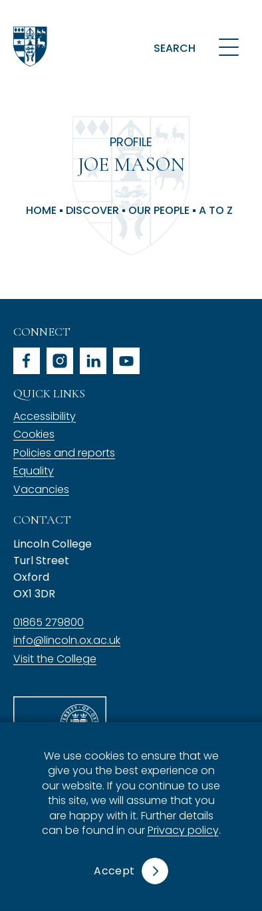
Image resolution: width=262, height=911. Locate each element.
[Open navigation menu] (229, 46)
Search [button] (175, 48)
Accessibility (44, 416)
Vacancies (41, 489)
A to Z (216, 211)
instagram (60, 361)
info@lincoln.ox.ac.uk (66, 640)
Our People (159, 211)
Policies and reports (64, 452)
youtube (126, 361)
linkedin (93, 361)
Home (41, 211)
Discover (92, 211)
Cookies (34, 434)
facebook (26, 361)
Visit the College (54, 658)
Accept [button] (114, 870)
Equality (33, 470)
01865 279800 (48, 622)
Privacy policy (183, 830)
